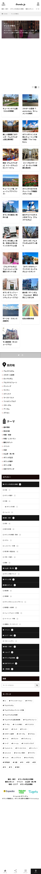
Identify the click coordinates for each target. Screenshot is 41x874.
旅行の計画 (9, 529)
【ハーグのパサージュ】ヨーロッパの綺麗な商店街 (29, 165)
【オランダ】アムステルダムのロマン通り (29, 243)
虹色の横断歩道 (28, 319)
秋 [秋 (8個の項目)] (5, 767)
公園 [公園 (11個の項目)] (16, 762)
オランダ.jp (24, 796)
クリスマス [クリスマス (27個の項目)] (30, 724)
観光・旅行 (5, 9)
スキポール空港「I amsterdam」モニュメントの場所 (30, 111)
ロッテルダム (8, 379)
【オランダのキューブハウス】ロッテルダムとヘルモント (29, 269)
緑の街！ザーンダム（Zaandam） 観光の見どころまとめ (30, 295)
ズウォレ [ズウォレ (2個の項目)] (32, 734)
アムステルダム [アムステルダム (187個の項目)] (9, 705)
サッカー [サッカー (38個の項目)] (24, 729)
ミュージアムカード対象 (13, 613)
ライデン (6, 390)
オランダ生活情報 (11, 658)
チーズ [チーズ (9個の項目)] (6, 738)
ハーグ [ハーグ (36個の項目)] (6, 743)
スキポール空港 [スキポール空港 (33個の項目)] (9, 734)
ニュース (8, 512)
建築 (7, 563)
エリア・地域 (10, 635)
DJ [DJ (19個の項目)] (5, 701)
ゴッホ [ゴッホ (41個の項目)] (15, 729)
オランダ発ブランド (12, 574)
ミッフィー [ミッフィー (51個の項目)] (34, 748)
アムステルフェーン (10, 382)
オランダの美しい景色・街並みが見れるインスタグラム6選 (10, 243)
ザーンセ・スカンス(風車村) (10, 320)
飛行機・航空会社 (11, 551)
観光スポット (30, 9)
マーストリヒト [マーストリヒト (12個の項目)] (21, 748)
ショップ (8, 652)
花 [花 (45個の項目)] (11, 767)
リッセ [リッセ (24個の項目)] (6, 757)
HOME (5, 13)
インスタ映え (15, 14)
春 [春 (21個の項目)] (35, 762)
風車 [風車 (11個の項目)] (18, 767)
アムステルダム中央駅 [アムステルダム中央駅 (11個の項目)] (10, 715)
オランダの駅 (12, 507)
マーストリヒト (8, 398)
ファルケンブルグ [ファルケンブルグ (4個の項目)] (28, 743)
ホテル (8, 540)
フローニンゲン (10, 641)
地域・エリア (13, 784)
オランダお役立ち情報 (17, 9)
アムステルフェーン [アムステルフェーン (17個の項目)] (31, 720)
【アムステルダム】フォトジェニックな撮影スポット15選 (10, 269)
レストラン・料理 (11, 546)
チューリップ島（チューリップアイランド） (10, 191)
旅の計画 (6, 431)
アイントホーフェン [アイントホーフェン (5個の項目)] (16, 701)
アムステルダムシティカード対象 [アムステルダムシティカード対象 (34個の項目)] (14, 710)
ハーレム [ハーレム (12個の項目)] (15, 743)
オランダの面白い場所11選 (10, 216)
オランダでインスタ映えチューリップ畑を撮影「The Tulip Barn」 (29, 138)
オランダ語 (7, 465)
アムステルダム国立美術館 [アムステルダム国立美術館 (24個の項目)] (12, 720)
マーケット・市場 (11, 619)
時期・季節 (7, 435)
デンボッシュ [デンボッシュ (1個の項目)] (27, 738)
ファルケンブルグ (9, 401)
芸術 (7, 523)
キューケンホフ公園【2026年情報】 (10, 110)
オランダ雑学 (8, 461)
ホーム (5, 871)
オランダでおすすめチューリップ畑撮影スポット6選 (29, 191)
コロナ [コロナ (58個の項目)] (6, 729)
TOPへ (36, 871)
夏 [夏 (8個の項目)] (28, 762)
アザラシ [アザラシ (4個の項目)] (29, 701)
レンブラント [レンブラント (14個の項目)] (17, 757)
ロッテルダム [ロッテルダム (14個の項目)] (30, 757)
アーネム (6, 409)
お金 (7, 490)
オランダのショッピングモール (15, 602)
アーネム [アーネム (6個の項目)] (7, 724)
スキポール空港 (8, 375)
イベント (38, 9)
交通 (5, 450)
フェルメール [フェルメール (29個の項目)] (8, 748)
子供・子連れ (10, 557)
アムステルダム (8, 371)
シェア (15, 871)
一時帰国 (8, 669)
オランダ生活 (8, 457)
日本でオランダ (8, 469)
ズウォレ (6, 413)
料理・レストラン (9, 439)
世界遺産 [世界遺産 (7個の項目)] (7, 762)
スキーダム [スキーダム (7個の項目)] (21, 734)
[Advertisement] (20, 61)
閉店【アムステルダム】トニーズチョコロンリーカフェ (10, 165)
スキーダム (7, 405)
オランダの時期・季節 (12, 535)
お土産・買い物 (8, 454)
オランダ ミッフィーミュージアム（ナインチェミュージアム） (11, 295)
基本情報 (6, 427)
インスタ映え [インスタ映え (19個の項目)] (18, 724)
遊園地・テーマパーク (12, 624)
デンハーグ (7, 386)
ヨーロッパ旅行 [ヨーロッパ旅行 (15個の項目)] (20, 753)
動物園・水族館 (10, 607)
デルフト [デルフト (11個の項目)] (15, 738)
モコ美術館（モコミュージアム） (10, 343)
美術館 (8, 591)
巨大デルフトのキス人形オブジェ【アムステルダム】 (29, 217)
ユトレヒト (7, 394)
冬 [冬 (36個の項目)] (22, 762)
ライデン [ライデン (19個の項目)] (32, 753)
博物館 (8, 596)
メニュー (26, 871)
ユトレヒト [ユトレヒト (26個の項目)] (7, 753)
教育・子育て (10, 647)
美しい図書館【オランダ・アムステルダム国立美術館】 (10, 136)
